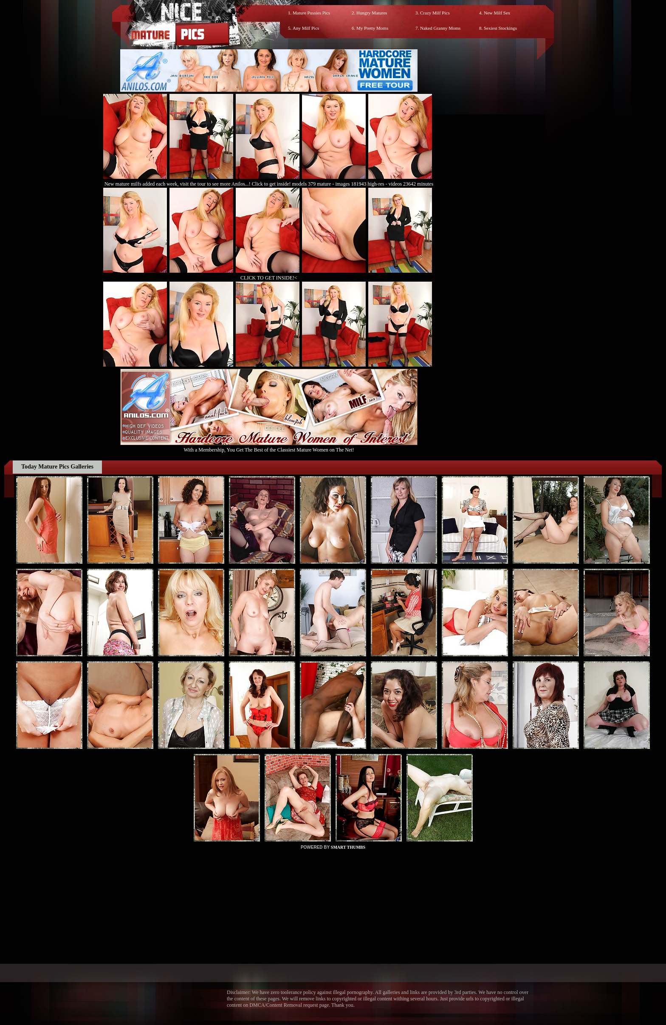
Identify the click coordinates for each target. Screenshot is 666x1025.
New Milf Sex (497, 12)
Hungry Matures (371, 12)
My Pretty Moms (372, 28)
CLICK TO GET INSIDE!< (268, 278)
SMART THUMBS (348, 847)
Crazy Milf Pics (435, 12)
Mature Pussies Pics (311, 12)
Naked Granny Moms (440, 28)
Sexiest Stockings (500, 28)
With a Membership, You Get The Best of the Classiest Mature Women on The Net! (269, 446)
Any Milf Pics (306, 28)
